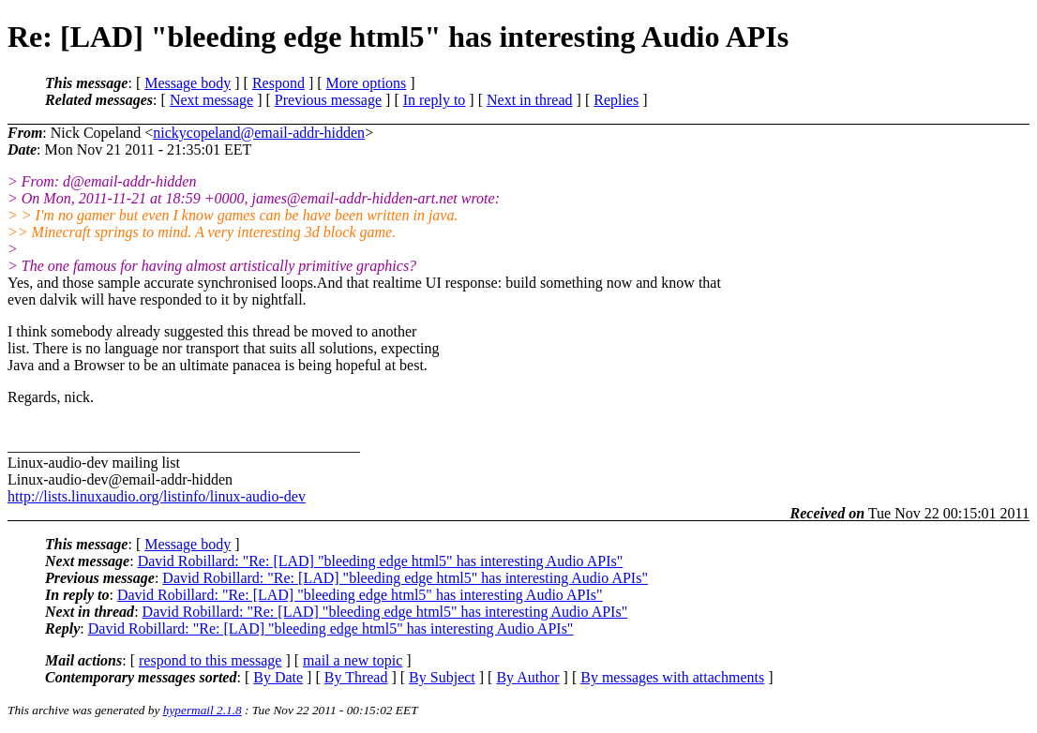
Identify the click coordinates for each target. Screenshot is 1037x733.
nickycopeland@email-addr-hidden (259, 133)
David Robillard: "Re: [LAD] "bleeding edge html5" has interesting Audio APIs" (381, 561)
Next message (211, 100)
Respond (278, 83)
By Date (278, 677)
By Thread (356, 677)
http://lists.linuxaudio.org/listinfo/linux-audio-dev (157, 496)
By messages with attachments (672, 677)
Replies (616, 100)
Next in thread (530, 100)
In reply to (434, 100)
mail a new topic (352, 660)
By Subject (442, 677)
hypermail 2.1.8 (202, 710)
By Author (527, 677)
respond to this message (210, 660)
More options (366, 83)
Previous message (328, 100)
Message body (187, 83)
